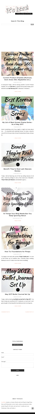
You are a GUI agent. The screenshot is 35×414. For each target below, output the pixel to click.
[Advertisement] (17, 38)
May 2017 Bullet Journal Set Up (17, 293)
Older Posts (29, 310)
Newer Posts (6, 310)
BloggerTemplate (24, 412)
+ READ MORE (17, 91)
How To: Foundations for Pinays (17, 250)
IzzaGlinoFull (13, 412)
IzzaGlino (3, 401)
